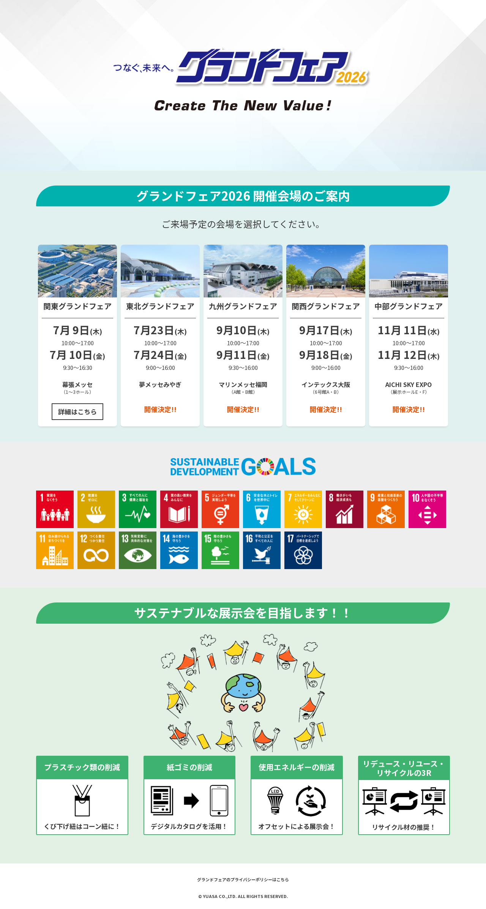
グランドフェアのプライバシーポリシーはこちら (243, 879)
